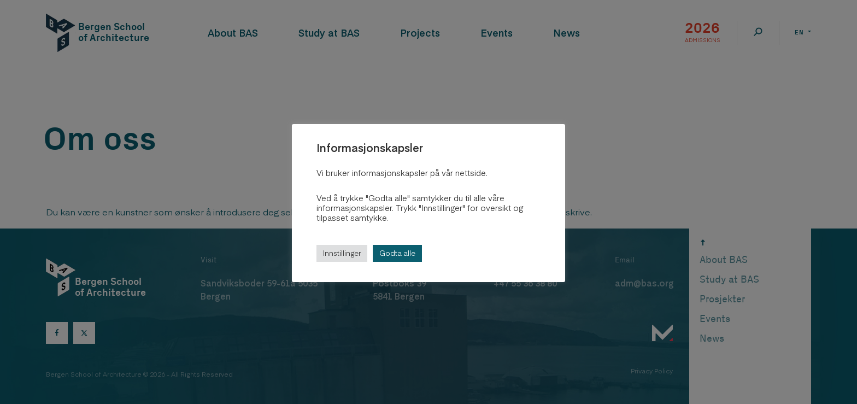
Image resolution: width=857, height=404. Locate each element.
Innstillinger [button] (342, 253)
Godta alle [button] (397, 253)
